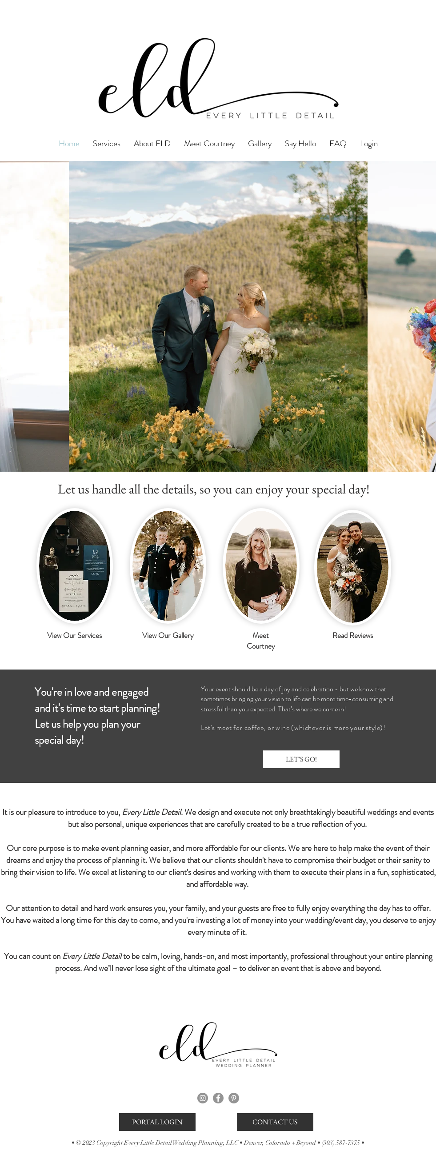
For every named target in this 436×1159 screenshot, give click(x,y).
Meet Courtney (261, 640)
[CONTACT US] (275, 1122)
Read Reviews (352, 635)
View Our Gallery (168, 635)
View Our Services (74, 635)
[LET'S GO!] (301, 759)
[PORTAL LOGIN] (157, 1122)
